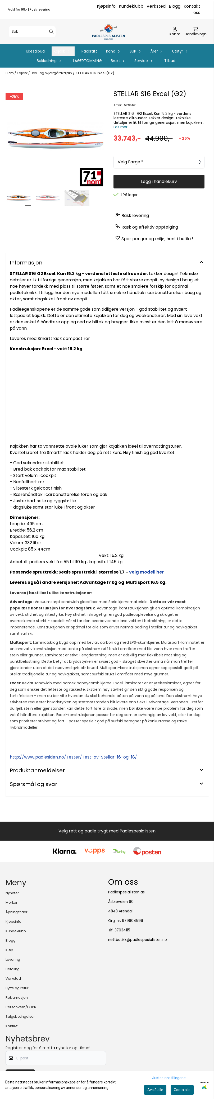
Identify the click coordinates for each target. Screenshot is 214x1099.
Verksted (156, 6)
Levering (13, 959)
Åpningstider (17, 912)
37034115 (122, 930)
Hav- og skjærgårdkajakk (52, 73)
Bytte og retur (17, 988)
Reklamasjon (17, 997)
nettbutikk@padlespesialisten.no (137, 939)
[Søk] (32, 31)
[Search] (51, 32)
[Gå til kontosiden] (175, 32)
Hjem (10, 73)
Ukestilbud (35, 51)
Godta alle (182, 1090)
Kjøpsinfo (106, 6)
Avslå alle (155, 1090)
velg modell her (146, 572)
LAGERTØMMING (87, 60)
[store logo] (108, 32)
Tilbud (169, 60)
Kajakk (22, 73)
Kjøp (9, 950)
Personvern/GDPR (21, 1007)
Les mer (120, 127)
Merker (11, 902)
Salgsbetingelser (20, 1016)
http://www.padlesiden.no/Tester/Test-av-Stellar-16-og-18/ (73, 757)
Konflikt (11, 1026)
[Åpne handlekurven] (196, 32)
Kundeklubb (131, 6)
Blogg (174, 6)
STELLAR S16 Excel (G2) (94, 73)
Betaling (13, 969)
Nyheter (12, 893)
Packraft (89, 51)
